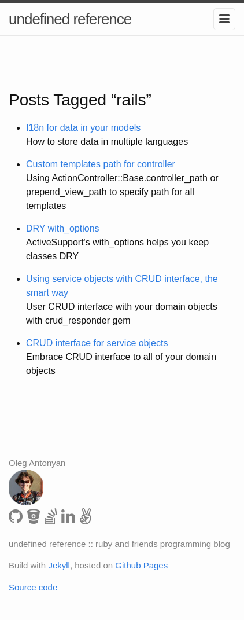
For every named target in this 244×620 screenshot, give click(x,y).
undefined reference (70, 19)
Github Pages (141, 565)
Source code (33, 587)
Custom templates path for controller (100, 164)
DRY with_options (62, 228)
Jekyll (59, 565)
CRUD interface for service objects (97, 343)
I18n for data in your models (83, 128)
